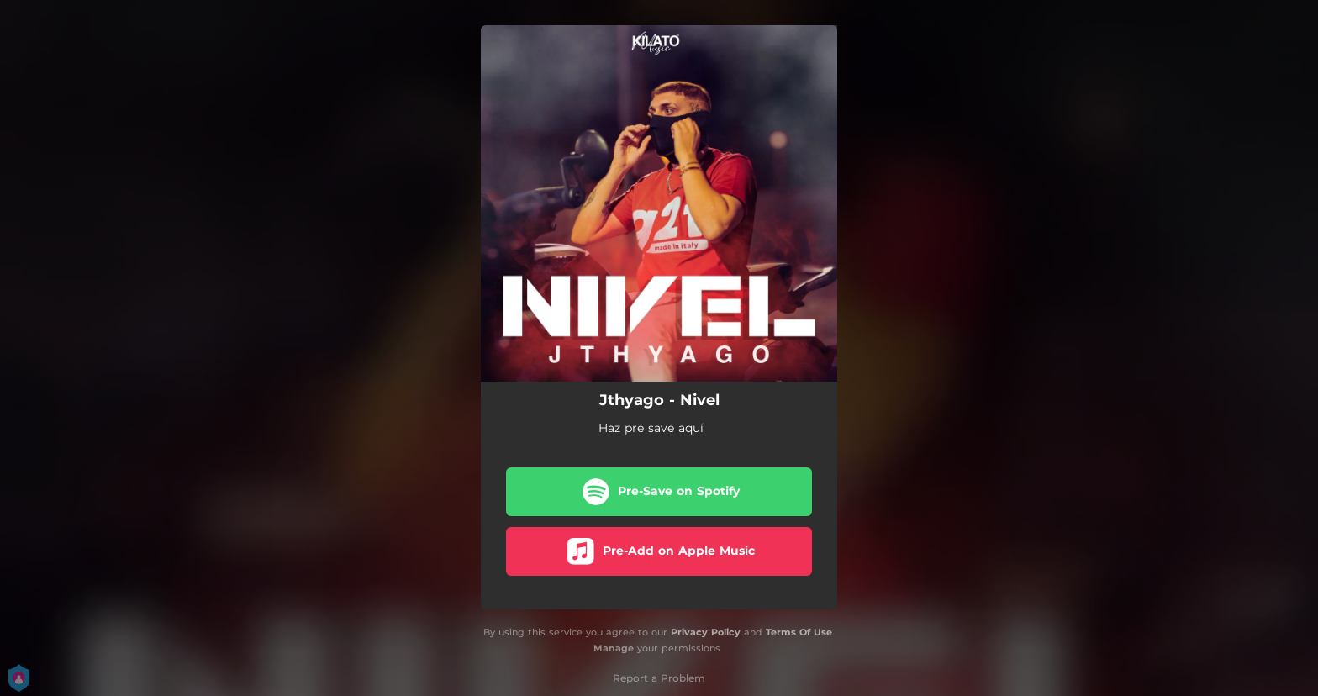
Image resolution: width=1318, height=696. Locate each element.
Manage (613, 648)
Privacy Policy (706, 632)
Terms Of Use (799, 632)
